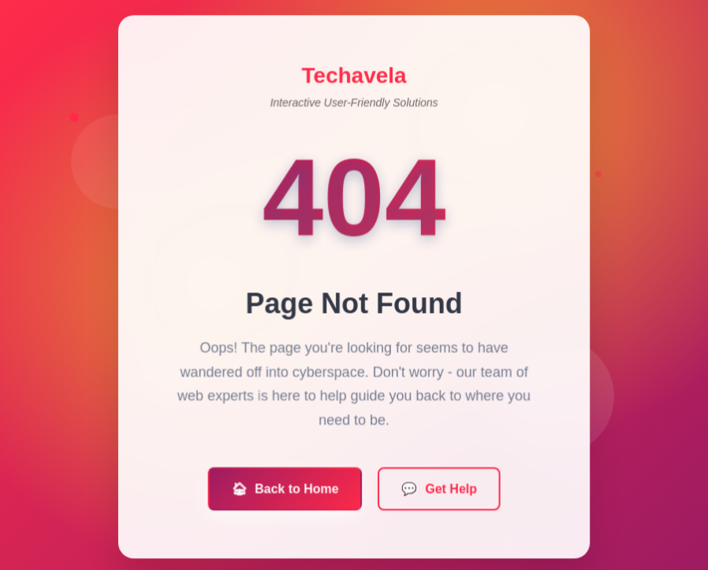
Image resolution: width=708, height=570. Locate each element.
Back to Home (285, 490)
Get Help (438, 490)
